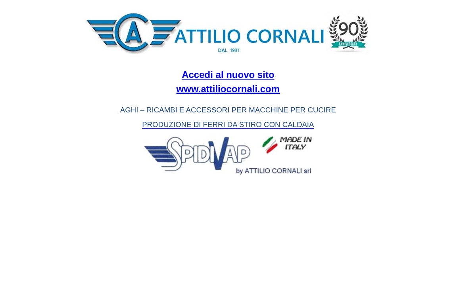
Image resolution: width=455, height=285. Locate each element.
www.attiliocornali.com (228, 89)
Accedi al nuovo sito (228, 74)
